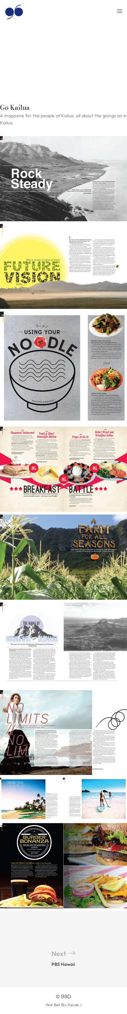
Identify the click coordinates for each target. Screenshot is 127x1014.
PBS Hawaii (63, 958)
